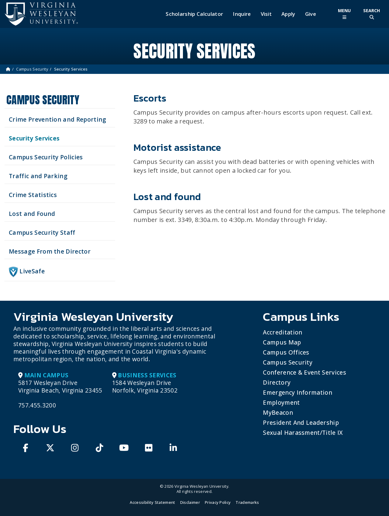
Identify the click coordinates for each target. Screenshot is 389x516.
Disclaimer (190, 502)
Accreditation (282, 332)
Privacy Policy (218, 502)
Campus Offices (286, 352)
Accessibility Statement (152, 502)
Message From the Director (50, 251)
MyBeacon (278, 412)
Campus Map (282, 342)
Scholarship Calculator (194, 14)
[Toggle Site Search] (371, 14)
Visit (266, 14)
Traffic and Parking (38, 176)
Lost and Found (32, 214)
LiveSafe (27, 271)
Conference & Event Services (304, 372)
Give (310, 14)
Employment (281, 402)
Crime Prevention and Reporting (57, 119)
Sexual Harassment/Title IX (303, 432)
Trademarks (247, 502)
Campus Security (32, 69)
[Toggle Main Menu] (344, 14)
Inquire (242, 14)
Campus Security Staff (42, 232)
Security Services (34, 138)
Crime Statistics (33, 195)
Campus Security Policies (46, 157)
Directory (277, 382)
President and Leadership (301, 422)
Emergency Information (297, 392)
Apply (288, 14)
